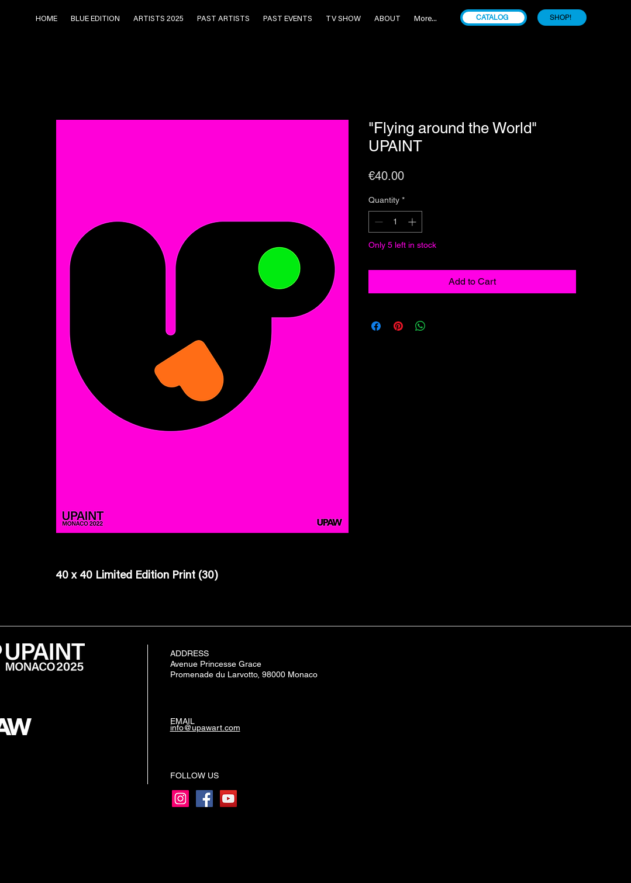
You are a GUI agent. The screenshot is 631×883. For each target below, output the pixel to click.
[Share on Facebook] (376, 326)
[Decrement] (377, 222)
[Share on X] (443, 326)
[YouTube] (228, 798)
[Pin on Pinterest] (398, 326)
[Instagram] (180, 798)
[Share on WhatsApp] (420, 326)
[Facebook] (204, 798)
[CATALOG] (493, 17)
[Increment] (413, 222)
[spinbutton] (395, 222)
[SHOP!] (562, 17)
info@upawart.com (205, 727)
